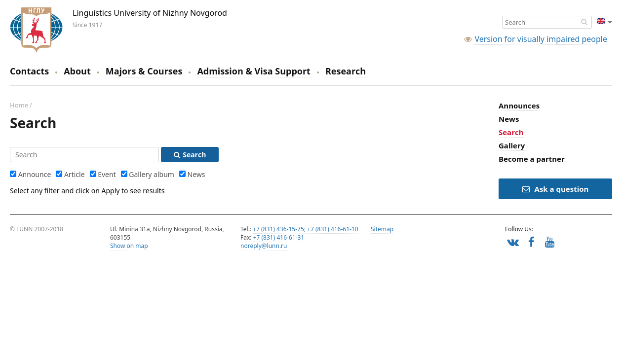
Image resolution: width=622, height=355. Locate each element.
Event (107, 174)
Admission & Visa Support (254, 71)
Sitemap (382, 229)
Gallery (512, 145)
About (77, 71)
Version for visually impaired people (540, 39)
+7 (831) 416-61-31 (279, 237)
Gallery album (151, 174)
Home (19, 105)
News (196, 174)
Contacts (29, 71)
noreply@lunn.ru (263, 246)
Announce (34, 174)
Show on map (129, 246)
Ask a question (555, 189)
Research (345, 71)
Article (74, 174)
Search (511, 132)
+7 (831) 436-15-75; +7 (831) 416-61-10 (305, 229)
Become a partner (532, 159)
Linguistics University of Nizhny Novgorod (36, 30)
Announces (519, 105)
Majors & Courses (144, 71)
